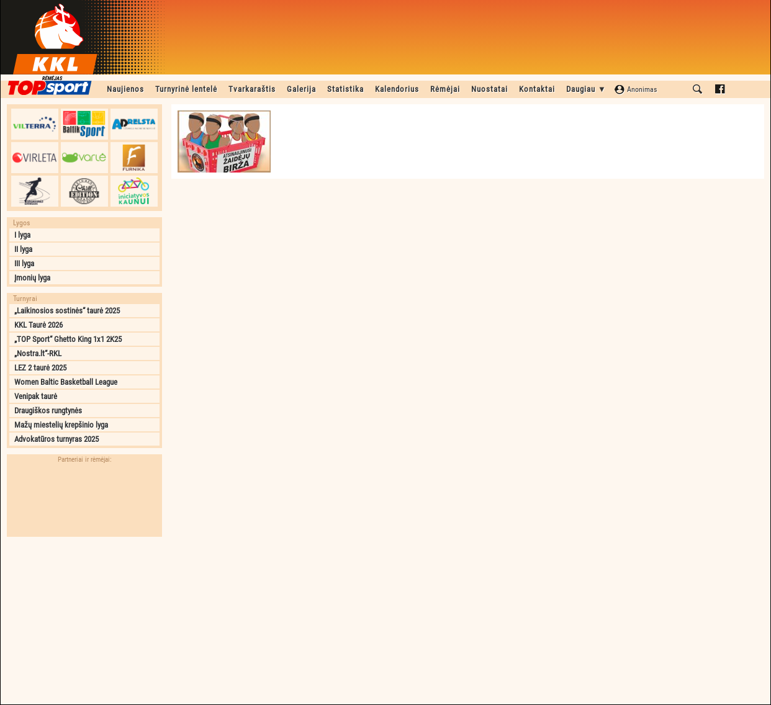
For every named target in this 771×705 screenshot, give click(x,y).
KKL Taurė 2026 (38, 325)
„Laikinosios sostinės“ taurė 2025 (67, 310)
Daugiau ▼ (586, 89)
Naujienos (125, 89)
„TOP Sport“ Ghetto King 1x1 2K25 (68, 339)
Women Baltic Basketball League (65, 382)
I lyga (22, 235)
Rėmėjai (445, 89)
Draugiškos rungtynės (48, 410)
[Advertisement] (84, 620)
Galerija (301, 89)
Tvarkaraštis (252, 89)
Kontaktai (537, 89)
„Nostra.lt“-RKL (37, 353)
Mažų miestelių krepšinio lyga (61, 424)
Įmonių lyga (32, 277)
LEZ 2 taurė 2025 (40, 367)
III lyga (24, 263)
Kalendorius (397, 89)
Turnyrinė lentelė (186, 89)
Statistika (345, 89)
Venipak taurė (35, 396)
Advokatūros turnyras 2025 (56, 439)
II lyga (23, 249)
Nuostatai (489, 89)
